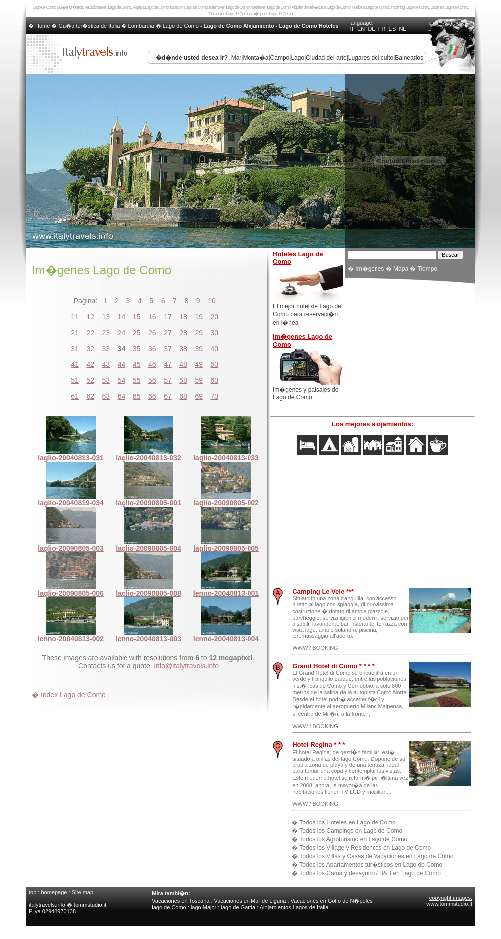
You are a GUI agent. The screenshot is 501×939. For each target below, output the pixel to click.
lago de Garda (238, 907)
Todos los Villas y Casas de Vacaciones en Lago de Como (376, 856)
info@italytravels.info (186, 666)
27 (168, 333)
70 (215, 396)
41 (75, 364)
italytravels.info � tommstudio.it (68, 905)
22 (90, 333)
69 (199, 396)
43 (106, 364)
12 (90, 317)
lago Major (203, 907)
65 (137, 396)
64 (121, 396)
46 (152, 364)
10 (212, 301)
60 (215, 380)
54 (121, 380)
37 (168, 348)
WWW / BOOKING (315, 648)
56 (152, 380)
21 (75, 333)
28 (183, 333)
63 (106, 396)
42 (90, 364)
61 (75, 396)
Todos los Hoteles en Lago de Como (347, 822)
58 (183, 380)
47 (168, 364)
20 (215, 317)
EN (361, 29)
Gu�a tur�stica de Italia (89, 26)
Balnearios (409, 57)
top (32, 892)
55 (137, 380)
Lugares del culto (370, 57)
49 (199, 364)
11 (75, 317)
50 (215, 364)
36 (152, 348)
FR (382, 29)
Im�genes (369, 268)
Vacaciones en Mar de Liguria (250, 901)
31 (75, 348)
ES (392, 29)
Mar (236, 57)
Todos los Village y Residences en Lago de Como (365, 847)
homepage (54, 892)
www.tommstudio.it (449, 904)
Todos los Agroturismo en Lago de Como (353, 839)
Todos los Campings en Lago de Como (350, 830)
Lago (297, 57)
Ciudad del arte (326, 57)
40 (215, 348)
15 (137, 317)
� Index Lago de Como (69, 695)
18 (183, 317)
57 (168, 380)
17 (168, 317)
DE (371, 29)
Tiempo (428, 268)
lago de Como (169, 907)
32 (90, 348)
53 (106, 380)
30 (215, 333)
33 (106, 348)
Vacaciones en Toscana (180, 901)
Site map (82, 892)
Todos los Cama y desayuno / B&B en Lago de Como (370, 873)
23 (106, 333)
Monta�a (255, 57)
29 (199, 333)
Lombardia (141, 26)
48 (183, 364)
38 (183, 348)
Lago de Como (181, 26)
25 (137, 333)
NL (402, 29)
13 (106, 317)
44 (121, 364)
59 (199, 380)
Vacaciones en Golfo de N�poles (332, 901)
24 (121, 333)
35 (137, 348)
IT (351, 29)
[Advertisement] (410, 348)
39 (199, 348)
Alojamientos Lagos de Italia (294, 907)
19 (199, 317)
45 (137, 364)
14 (121, 317)
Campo (280, 57)
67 (168, 396)
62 (90, 396)
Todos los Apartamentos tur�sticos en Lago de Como (370, 864)
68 (183, 396)
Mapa (400, 268)
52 (90, 380)
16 (152, 317)
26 (152, 333)
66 (152, 396)
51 (75, 380)
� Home (39, 26)
